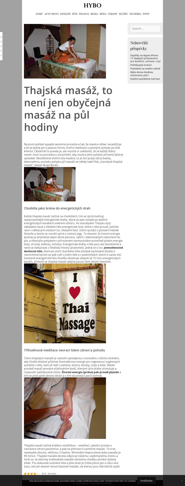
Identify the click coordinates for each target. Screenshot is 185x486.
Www (146, 13)
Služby (123, 13)
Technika (135, 13)
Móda (103, 13)
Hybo (92, 6)
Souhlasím (146, 480)
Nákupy (112, 13)
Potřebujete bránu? (141, 64)
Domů (39, 13)
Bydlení (65, 13)
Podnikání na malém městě (145, 68)
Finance (84, 13)
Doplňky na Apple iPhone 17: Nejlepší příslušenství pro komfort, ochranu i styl (145, 58)
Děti (74, 13)
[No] (182, 480)
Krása (94, 13)
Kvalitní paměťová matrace (145, 78)
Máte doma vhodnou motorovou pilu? (141, 74)
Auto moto (51, 13)
